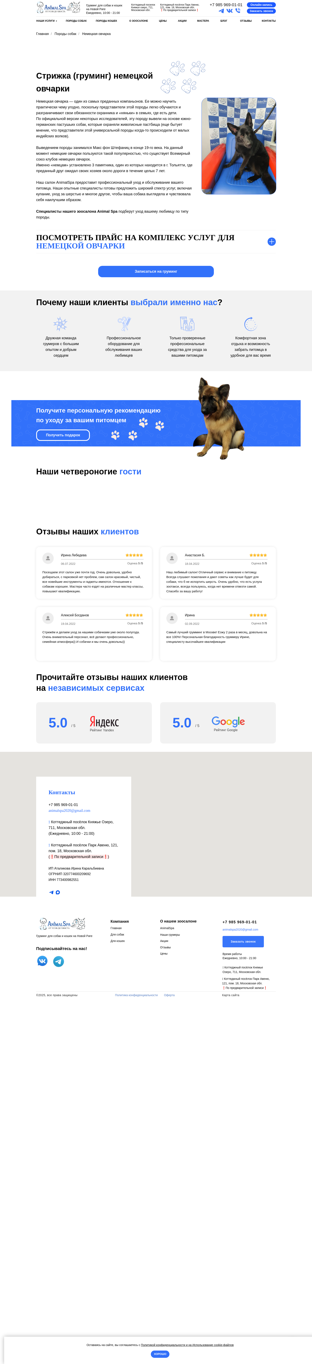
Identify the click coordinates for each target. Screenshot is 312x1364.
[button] (261, 4)
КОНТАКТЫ (269, 20)
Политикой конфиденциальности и (164, 1345)
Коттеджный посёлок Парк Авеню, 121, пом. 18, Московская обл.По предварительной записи (179, 7)
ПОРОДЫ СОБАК (76, 20)
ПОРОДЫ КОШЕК (106, 20)
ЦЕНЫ (163, 20)
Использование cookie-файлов (213, 1345)
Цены (164, 1312)
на (190, 1345)
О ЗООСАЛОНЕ (138, 20)
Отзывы (165, 1306)
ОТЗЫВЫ (246, 20)
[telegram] (51, 1251)
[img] (58, 7)
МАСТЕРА (203, 20)
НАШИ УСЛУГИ (45, 20)
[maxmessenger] (57, 1251)
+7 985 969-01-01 (226, 4)
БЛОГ (223, 20)
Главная (42, 34)
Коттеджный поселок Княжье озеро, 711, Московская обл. (143, 7)
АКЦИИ (182, 20)
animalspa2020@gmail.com (69, 1169)
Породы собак (65, 34)
